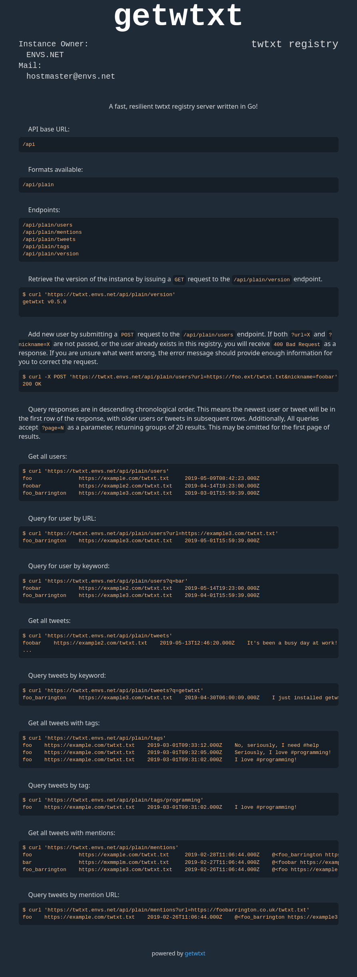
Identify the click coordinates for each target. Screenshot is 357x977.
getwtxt (195, 952)
